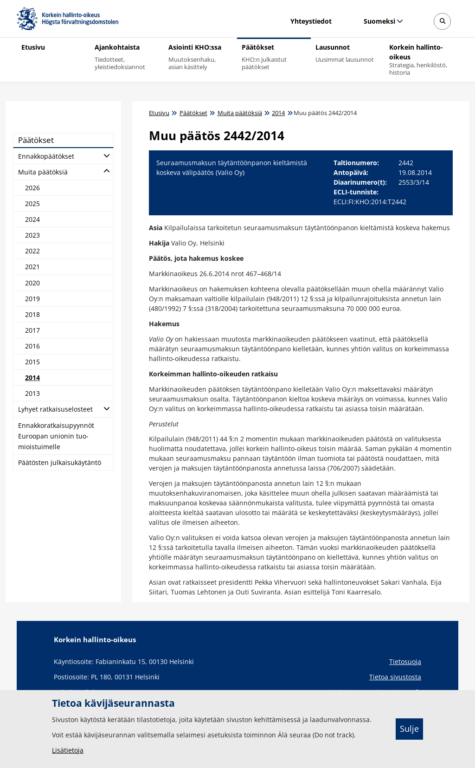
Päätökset (193, 113)
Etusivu (159, 113)
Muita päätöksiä (240, 113)
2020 (32, 282)
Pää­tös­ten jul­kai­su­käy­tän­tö (59, 462)
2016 (32, 346)
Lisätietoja (67, 750)
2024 (32, 219)
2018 (32, 314)
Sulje (409, 728)
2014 (32, 377)
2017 (32, 330)
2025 (32, 203)
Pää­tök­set (36, 140)
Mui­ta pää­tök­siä (43, 172)
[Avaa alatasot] (106, 155)
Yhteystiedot (311, 21)
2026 (32, 187)
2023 (32, 235)
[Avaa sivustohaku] (442, 21)
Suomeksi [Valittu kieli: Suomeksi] (379, 21)
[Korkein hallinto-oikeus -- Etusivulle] (67, 18)
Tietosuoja (405, 661)
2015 (32, 361)
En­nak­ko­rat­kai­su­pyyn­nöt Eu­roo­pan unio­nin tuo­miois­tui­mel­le (56, 436)
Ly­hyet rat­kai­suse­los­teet (55, 409)
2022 (32, 250)
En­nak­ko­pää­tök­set (46, 156)
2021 (32, 266)
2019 (32, 298)
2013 (32, 393)
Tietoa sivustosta (395, 676)
